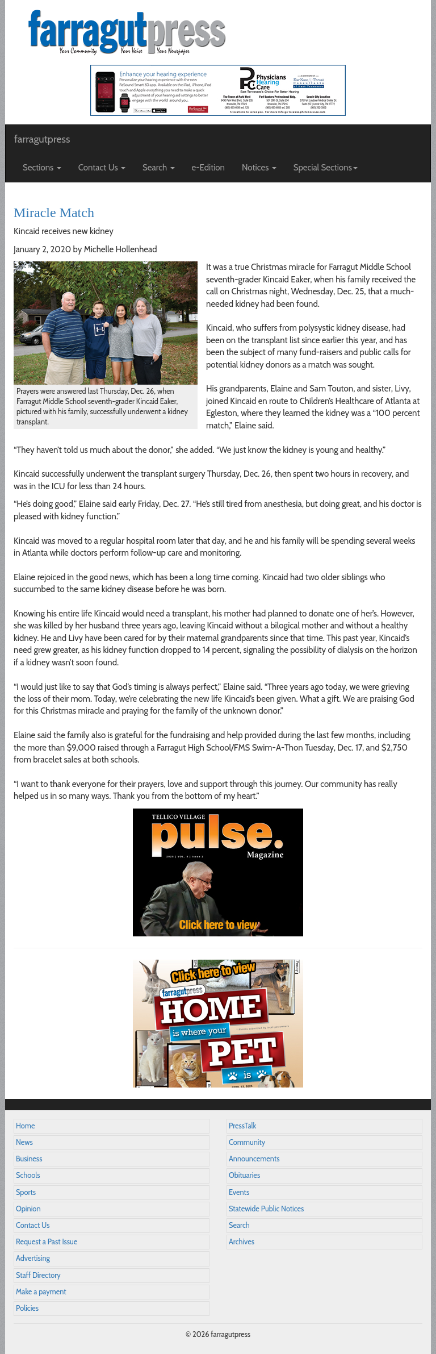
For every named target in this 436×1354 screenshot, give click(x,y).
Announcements (254, 1159)
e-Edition (208, 168)
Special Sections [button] (326, 168)
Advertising (33, 1258)
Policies (27, 1308)
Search (239, 1225)
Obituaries (244, 1175)
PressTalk (242, 1126)
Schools (28, 1175)
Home (25, 1126)
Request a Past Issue (46, 1242)
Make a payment (41, 1292)
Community (247, 1142)
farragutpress (42, 139)
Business (29, 1159)
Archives (241, 1242)
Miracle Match (54, 212)
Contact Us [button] (101, 168)
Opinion (28, 1209)
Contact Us (32, 1225)
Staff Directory (38, 1275)
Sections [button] (42, 168)
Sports (26, 1192)
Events (239, 1192)
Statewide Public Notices (266, 1209)
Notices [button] (259, 168)
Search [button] (158, 168)
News (24, 1142)
